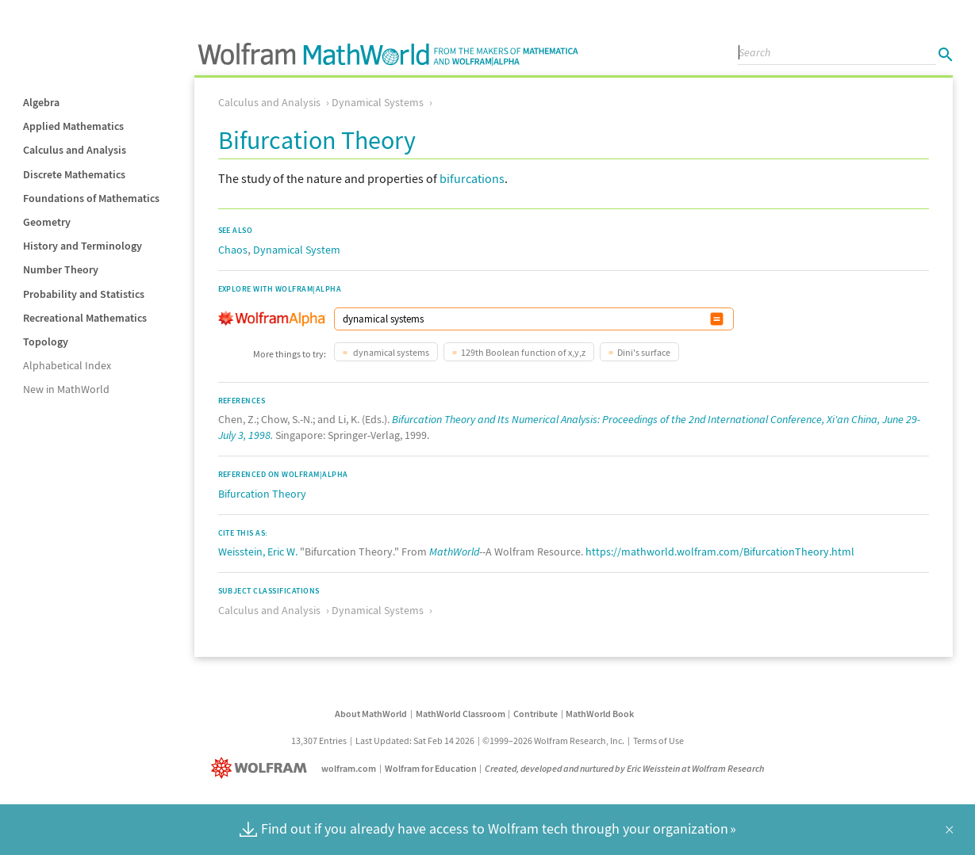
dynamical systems (390, 352)
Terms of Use (658, 740)
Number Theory (60, 269)
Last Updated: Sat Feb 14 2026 (414, 740)
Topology (45, 341)
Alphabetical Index (67, 365)
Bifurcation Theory (262, 494)
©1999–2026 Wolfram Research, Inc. (553, 740)
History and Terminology (82, 246)
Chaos (233, 249)
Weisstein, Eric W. (257, 551)
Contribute (535, 713)
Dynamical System (296, 249)
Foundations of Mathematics (91, 198)
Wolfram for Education (431, 768)
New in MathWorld (66, 389)
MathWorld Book (600, 713)
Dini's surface (643, 352)
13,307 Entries (319, 740)
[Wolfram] (262, 768)
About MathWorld (371, 713)
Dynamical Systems (378, 102)
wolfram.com (348, 768)
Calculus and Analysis (74, 150)
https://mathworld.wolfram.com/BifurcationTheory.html (719, 551)
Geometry (47, 222)
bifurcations (472, 178)
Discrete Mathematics (74, 174)
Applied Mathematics (73, 126)
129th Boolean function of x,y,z (523, 352)
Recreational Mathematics (85, 318)
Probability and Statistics (83, 294)
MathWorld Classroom (460, 713)
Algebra (41, 102)
